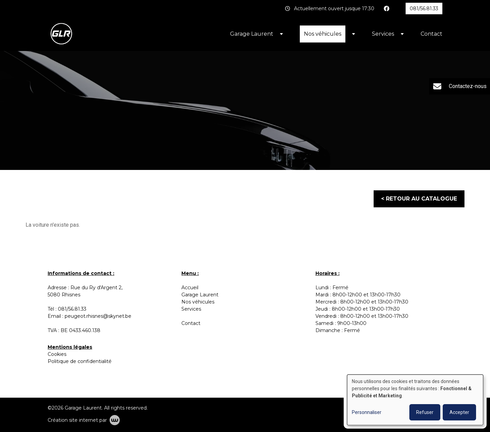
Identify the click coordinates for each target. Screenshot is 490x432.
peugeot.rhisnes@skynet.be (98, 316)
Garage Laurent (251, 34)
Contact (431, 34)
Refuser (425, 412)
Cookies (57, 354)
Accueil (189, 287)
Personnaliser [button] (366, 412)
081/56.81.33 (72, 309)
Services (383, 34)
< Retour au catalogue (419, 198)
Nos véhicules (322, 34)
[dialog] (415, 400)
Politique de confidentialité (80, 361)
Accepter (459, 412)
